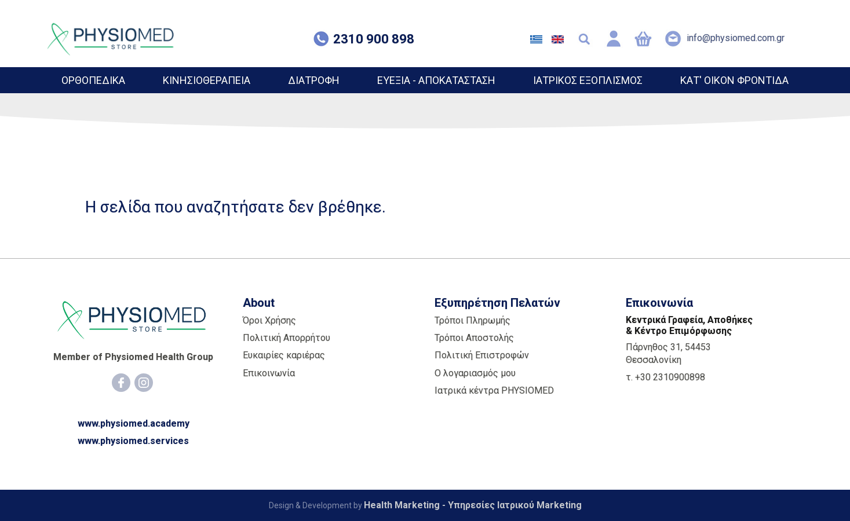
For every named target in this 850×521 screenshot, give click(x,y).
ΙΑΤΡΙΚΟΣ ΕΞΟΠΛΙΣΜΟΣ (588, 80)
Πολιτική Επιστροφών (482, 355)
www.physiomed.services (133, 440)
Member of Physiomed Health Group (133, 356)
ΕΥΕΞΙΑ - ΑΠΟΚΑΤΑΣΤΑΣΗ (436, 80)
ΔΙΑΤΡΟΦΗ (314, 80)
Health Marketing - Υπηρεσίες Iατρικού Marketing (473, 505)
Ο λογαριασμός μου (475, 373)
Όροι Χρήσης (269, 320)
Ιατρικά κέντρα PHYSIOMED (494, 390)
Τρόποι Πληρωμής (472, 320)
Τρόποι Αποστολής (474, 337)
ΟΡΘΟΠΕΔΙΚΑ (93, 80)
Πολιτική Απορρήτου (286, 337)
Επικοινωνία (269, 373)
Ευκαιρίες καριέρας (284, 355)
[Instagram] (143, 382)
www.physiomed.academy (133, 423)
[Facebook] (121, 382)
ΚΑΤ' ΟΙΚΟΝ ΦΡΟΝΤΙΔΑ (734, 80)
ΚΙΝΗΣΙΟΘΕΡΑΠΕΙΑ (206, 80)
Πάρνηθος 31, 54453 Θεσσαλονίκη (668, 353)
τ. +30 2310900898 (665, 377)
